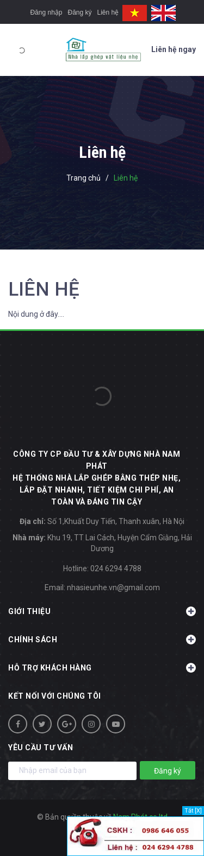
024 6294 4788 (115, 568)
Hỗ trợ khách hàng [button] (102, 668)
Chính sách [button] (102, 639)
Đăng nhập (46, 12)
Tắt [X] (193, 810)
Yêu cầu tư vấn (40, 747)
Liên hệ (108, 12)
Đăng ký (79, 12)
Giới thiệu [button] (102, 611)
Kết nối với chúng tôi (54, 696)
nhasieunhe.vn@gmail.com (113, 587)
